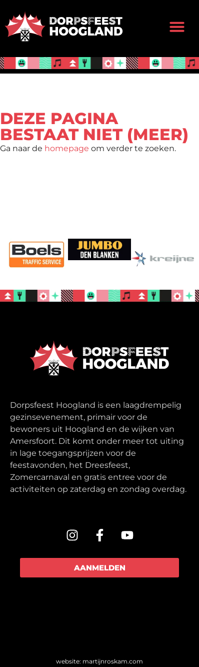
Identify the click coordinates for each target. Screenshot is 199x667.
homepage (66, 148)
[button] (177, 27)
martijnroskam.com (112, 661)
